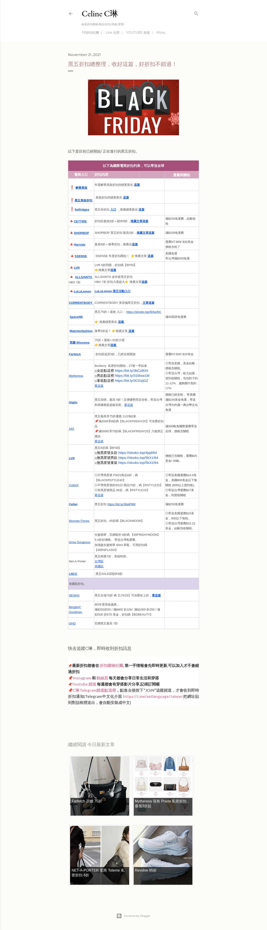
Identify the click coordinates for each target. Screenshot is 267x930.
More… (161, 32)
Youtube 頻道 (84, 684)
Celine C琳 (100, 13)
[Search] (196, 12)
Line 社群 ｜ (115, 32)
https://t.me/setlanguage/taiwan (152, 696)
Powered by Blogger (133, 916)
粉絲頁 (102, 678)
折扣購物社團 (111, 665)
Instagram (82, 678)
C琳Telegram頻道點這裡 (94, 690)
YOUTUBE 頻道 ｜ (140, 32)
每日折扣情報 (89, 715)
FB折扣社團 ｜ (92, 32)
